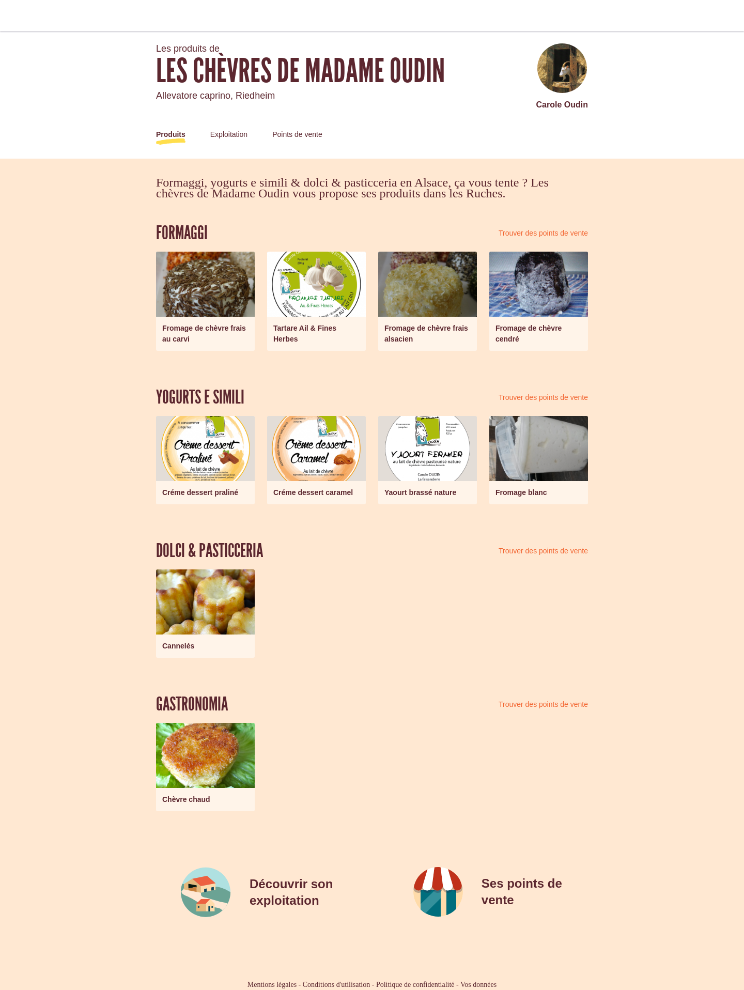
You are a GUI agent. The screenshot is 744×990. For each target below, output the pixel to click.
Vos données (478, 984)
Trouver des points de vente (543, 233)
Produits (170, 134)
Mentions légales (272, 984)
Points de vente (297, 134)
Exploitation (228, 134)
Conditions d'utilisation (336, 984)
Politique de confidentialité (415, 984)
